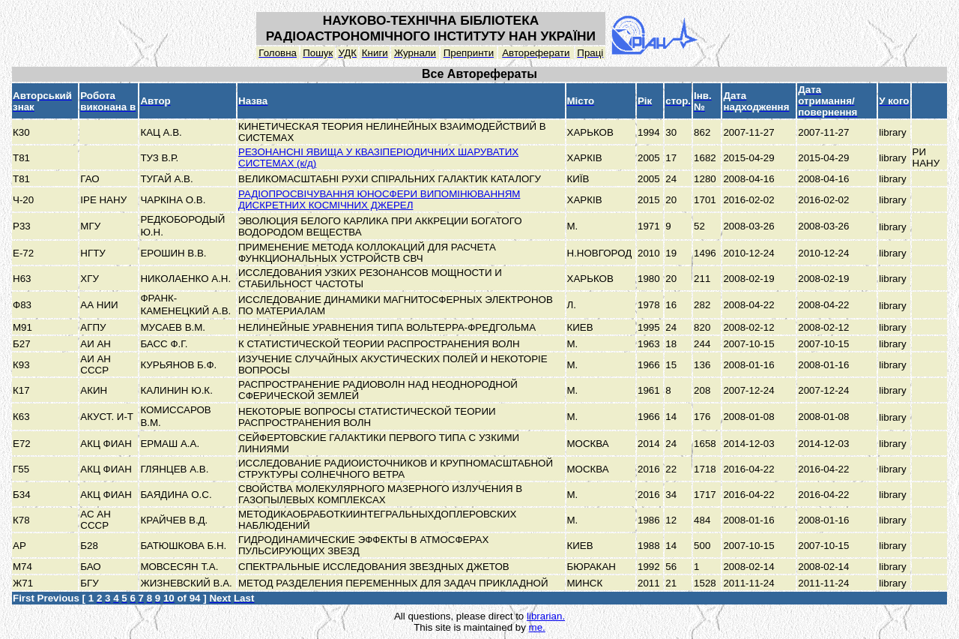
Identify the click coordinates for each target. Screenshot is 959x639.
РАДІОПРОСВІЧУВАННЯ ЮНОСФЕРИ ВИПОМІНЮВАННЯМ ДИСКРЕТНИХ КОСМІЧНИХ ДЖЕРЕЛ (379, 199)
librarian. (546, 616)
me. (537, 627)
